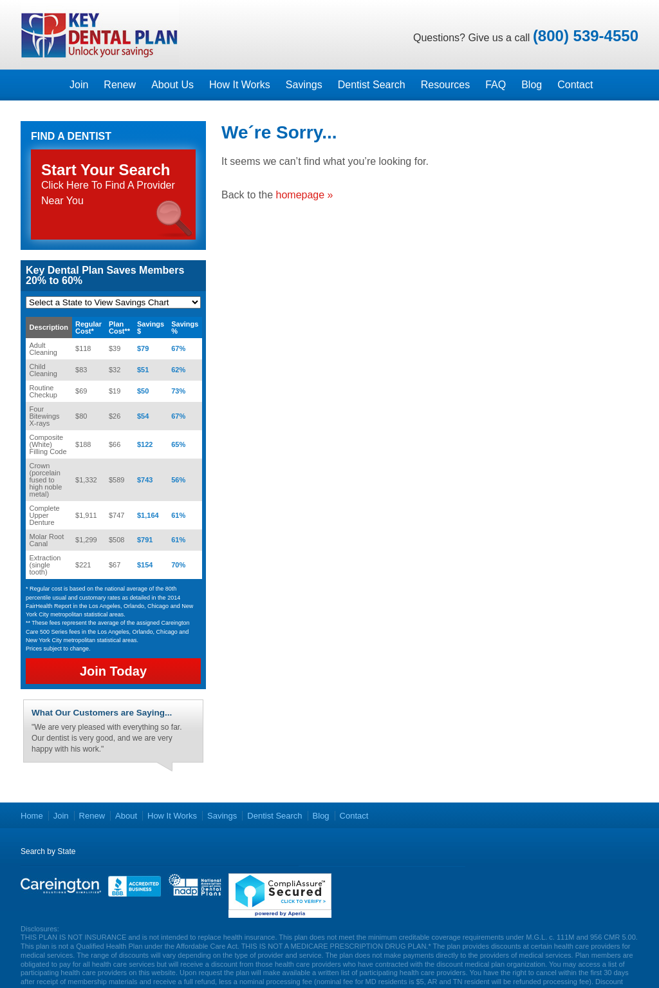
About (126, 816)
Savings (304, 84)
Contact (575, 84)
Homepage (41, 85)
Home (32, 816)
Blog (531, 84)
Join (79, 84)
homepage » (304, 194)
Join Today (113, 671)
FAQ (495, 84)
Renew (120, 84)
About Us (172, 84)
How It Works (239, 84)
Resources (445, 84)
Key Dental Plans (100, 35)
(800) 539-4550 (585, 35)
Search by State (48, 851)
